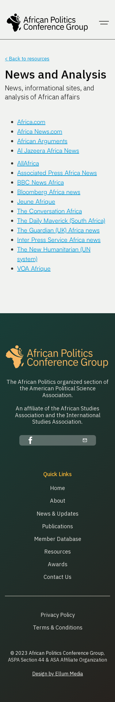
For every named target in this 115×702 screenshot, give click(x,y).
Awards (57, 564)
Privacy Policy (57, 614)
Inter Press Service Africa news (59, 239)
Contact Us (57, 576)
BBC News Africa (40, 182)
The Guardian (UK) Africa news (58, 230)
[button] (104, 22)
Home (57, 488)
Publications (57, 526)
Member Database (57, 538)
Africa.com (31, 122)
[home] (46, 23)
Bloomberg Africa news (48, 192)
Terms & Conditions (57, 627)
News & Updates (57, 513)
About (57, 500)
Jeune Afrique (36, 201)
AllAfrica (28, 163)
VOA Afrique (34, 268)
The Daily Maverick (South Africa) (61, 220)
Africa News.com (39, 131)
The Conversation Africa (49, 211)
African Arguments (42, 141)
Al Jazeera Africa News (48, 150)
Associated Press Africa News (57, 173)
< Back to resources (27, 59)
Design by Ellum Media (57, 674)
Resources (57, 551)
